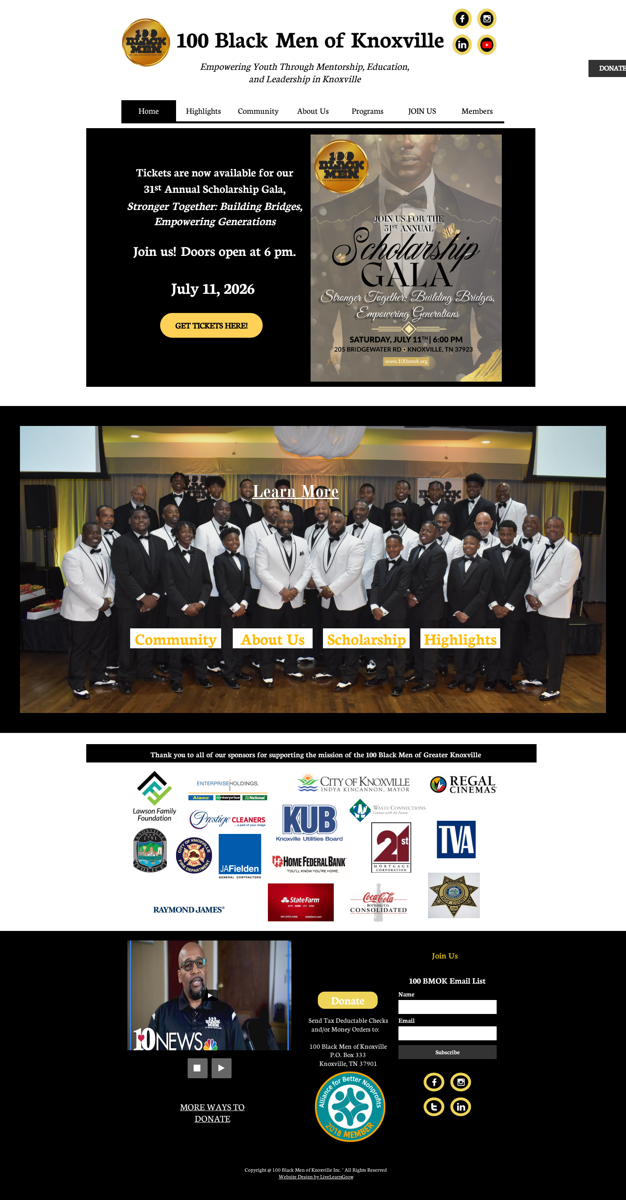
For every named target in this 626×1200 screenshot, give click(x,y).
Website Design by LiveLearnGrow (316, 1176)
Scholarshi (362, 638)
